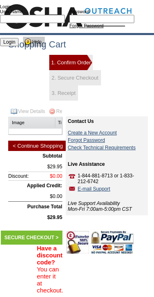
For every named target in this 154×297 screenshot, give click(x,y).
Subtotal (52, 156)
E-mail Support (94, 189)
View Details (31, 111)
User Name (11, 11)
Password (79, 11)
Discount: (18, 176)
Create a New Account (92, 133)
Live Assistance (86, 164)
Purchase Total (44, 207)
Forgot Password (86, 25)
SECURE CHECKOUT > (32, 237)
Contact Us (81, 121)
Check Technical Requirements (102, 148)
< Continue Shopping (38, 146)
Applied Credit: (44, 186)
